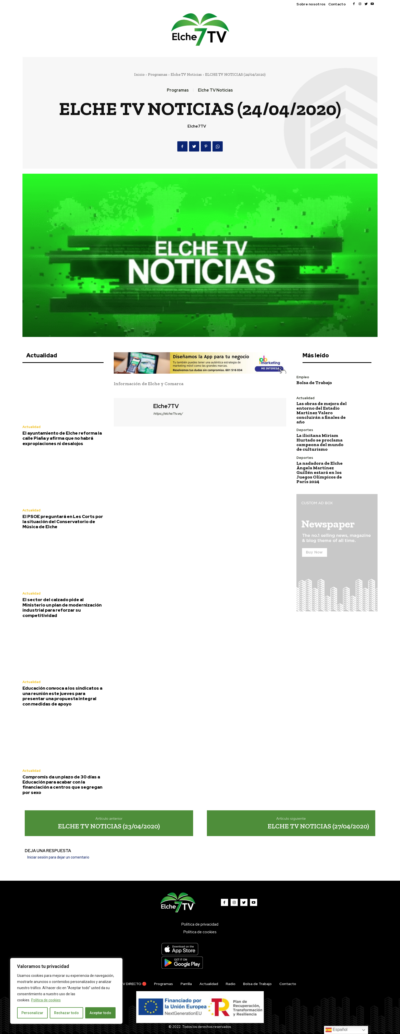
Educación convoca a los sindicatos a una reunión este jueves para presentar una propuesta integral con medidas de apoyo (62, 696)
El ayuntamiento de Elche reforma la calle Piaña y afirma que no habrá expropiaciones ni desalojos (62, 438)
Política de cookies (46, 1000)
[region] (66, 991)
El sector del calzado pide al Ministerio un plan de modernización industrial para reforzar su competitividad (62, 607)
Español (336, 1030)
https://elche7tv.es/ (168, 413)
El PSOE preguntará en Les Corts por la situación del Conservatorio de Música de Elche (62, 522)
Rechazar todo (66, 1013)
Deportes (304, 430)
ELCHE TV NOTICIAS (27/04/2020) (318, 826)
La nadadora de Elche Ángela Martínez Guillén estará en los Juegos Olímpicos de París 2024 (319, 472)
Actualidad (31, 426)
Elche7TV (197, 126)
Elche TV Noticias (186, 74)
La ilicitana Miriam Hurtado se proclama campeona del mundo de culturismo (319, 442)
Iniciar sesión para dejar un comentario (58, 857)
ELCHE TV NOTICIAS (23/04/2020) (109, 826)
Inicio (139, 74)
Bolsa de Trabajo (314, 382)
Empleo (302, 377)
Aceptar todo (100, 1013)
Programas (157, 74)
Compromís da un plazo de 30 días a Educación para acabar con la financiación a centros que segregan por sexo (62, 784)
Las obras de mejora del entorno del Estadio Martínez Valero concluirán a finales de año (321, 413)
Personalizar (32, 1013)
